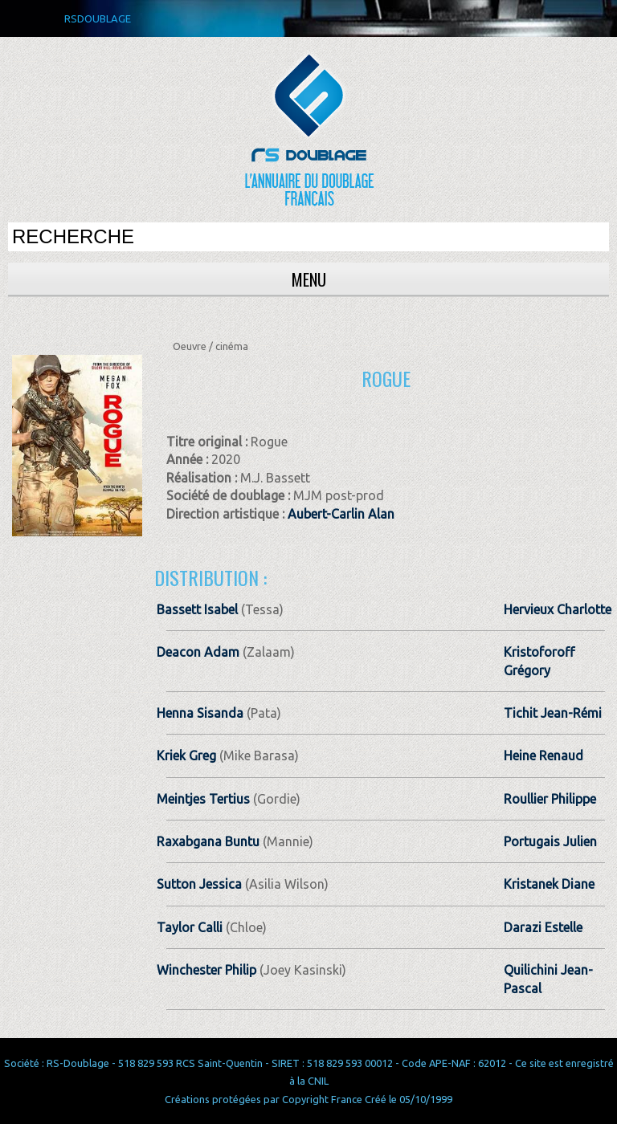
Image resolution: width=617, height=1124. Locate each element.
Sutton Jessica (199, 884)
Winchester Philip (206, 970)
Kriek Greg (186, 755)
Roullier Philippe (550, 799)
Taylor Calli (190, 927)
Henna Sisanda (200, 713)
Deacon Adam (198, 652)
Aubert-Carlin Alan (341, 514)
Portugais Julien (550, 841)
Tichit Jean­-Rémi (553, 713)
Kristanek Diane (549, 884)
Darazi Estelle (543, 927)
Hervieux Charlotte (557, 609)
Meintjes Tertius (203, 799)
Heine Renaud (543, 755)
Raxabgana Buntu (208, 841)
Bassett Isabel (197, 609)
